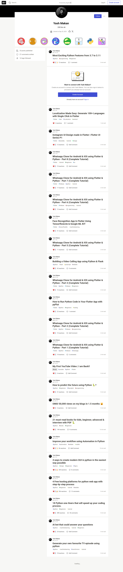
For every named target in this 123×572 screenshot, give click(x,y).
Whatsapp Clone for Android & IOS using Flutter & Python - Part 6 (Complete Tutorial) (78, 201)
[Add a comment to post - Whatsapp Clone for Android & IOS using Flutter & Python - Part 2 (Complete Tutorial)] (58, 333)
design (74, 141)
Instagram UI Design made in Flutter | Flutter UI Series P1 (76, 136)
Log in (103, 2)
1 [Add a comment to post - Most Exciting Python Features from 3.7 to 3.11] (72, 62)
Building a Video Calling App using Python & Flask (78, 261)
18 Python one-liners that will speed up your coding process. (79, 504)
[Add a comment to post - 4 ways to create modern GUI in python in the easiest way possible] (60, 470)
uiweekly (61, 141)
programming (63, 59)
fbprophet (70, 388)
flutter (55, 119)
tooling (75, 308)
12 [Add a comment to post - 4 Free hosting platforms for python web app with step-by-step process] (74, 491)
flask (61, 265)
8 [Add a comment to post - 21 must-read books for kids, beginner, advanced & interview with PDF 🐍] (72, 429)
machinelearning (74, 227)
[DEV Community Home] (4, 3)
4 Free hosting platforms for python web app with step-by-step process (77, 483)
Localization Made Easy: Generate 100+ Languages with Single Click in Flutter (78, 115)
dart (60, 119)
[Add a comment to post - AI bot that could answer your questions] (58, 531)
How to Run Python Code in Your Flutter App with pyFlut (77, 303)
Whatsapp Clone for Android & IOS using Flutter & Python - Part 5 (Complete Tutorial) (78, 244)
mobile (77, 444)
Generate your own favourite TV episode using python (76, 545)
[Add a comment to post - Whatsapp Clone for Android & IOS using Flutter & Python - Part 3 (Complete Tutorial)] (58, 290)
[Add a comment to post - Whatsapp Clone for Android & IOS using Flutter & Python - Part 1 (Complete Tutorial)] (58, 354)
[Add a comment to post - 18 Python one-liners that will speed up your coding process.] (59, 513)
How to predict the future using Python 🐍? (74, 385)
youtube (61, 369)
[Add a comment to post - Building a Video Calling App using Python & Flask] (58, 268)
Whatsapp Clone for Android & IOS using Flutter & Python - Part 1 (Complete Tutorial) (78, 346)
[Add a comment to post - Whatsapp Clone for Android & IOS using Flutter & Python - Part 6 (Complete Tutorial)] (58, 209)
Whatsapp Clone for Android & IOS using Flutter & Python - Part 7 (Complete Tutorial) (78, 179)
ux (74, 162)
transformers (75, 549)
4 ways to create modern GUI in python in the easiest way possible (79, 461)
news (55, 369)
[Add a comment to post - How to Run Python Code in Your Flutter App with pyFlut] (58, 311)
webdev (74, 265)
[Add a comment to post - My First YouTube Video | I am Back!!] (58, 373)
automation (63, 444)
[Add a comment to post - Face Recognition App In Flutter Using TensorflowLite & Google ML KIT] (58, 231)
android (74, 119)
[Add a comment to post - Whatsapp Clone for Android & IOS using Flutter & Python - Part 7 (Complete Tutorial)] (58, 187)
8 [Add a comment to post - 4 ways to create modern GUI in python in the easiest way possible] (74, 470)
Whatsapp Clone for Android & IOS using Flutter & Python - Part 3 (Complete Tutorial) (78, 281)
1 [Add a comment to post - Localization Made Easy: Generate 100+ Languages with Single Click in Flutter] (68, 123)
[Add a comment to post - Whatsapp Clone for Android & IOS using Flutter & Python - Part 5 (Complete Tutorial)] (58, 249)
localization (67, 119)
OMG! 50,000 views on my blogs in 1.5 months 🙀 (78, 403)
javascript (67, 265)
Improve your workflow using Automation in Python (79, 441)
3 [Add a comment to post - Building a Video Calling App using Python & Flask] (71, 268)
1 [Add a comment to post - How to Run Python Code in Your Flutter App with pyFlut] (70, 311)
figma (75, 466)
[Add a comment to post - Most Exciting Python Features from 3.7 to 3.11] (59, 62)
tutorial (68, 141)
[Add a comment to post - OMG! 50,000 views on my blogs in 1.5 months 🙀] (58, 408)
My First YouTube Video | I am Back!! (71, 366)
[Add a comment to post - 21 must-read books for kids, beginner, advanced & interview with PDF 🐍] (59, 429)
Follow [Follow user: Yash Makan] (98, 16)
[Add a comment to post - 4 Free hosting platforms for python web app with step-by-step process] (60, 491)
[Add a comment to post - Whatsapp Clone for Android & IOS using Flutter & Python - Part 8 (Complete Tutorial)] (58, 166)
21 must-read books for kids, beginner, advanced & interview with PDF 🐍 (78, 421)
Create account (114, 2)
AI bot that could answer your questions (73, 524)
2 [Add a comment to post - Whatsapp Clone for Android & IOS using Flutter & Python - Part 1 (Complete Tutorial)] (71, 354)
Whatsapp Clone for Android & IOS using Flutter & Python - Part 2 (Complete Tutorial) (78, 324)
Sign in (86, 99)
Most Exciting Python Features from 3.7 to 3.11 (77, 55)
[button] (21, 41)
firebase (61, 184)
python (55, 59)
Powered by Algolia (65, 2)
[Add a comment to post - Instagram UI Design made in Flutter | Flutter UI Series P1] (58, 144)
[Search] (10, 2)
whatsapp (75, 351)
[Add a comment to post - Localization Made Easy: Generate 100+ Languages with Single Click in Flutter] (57, 123)
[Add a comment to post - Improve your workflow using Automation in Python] (59, 448)
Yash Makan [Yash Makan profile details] (56, 51)
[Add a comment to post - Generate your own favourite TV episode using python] (58, 553)
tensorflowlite (63, 227)
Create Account (77, 94)
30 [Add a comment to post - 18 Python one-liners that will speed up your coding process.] (72, 513)
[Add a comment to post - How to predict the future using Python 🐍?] (58, 392)
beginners (72, 59)
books (61, 426)
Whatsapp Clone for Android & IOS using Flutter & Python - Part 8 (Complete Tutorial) (78, 158)
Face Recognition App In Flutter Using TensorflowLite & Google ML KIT (72, 222)
